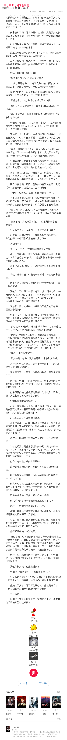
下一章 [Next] (43, 683)
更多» (59, 692)
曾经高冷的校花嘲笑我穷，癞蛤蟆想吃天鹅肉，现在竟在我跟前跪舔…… (33, 714)
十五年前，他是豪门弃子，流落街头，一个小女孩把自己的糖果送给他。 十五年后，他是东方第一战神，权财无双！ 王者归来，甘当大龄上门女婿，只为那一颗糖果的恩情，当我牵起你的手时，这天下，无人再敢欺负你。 (10, 714)
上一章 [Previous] (24, 683)
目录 (32, 11)
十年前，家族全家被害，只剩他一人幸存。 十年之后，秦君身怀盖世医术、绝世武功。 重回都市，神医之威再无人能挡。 (21, 714)
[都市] (10, 710)
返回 (42, 11)
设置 (60, 11)
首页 (52, 11)
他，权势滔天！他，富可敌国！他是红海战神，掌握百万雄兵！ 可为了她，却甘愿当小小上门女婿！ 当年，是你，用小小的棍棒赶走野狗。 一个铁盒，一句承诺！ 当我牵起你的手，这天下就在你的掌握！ (56, 714)
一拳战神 (15, 727)
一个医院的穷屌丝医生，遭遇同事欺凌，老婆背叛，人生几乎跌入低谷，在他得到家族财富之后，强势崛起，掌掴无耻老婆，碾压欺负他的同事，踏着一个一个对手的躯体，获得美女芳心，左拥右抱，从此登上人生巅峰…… (45, 714)
